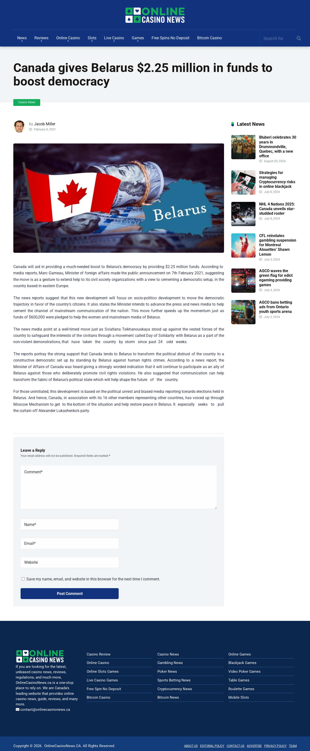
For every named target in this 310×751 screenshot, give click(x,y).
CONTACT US (235, 746)
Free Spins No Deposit (170, 38)
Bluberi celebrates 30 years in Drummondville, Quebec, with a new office (277, 146)
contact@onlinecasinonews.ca (45, 709)
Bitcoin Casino (209, 38)
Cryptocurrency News (174, 689)
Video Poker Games (244, 671)
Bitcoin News (168, 697)
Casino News (26, 102)
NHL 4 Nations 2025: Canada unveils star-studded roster (277, 209)
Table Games (238, 680)
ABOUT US (191, 746)
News (22, 38)
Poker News (167, 671)
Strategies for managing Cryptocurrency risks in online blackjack (277, 179)
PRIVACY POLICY (275, 746)
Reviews (41, 38)
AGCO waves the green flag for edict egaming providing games (276, 278)
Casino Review (98, 654)
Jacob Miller (44, 124)
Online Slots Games (103, 671)
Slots (92, 38)
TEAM (293, 746)
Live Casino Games (102, 680)
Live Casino (114, 38)
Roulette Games (241, 689)
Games (138, 38)
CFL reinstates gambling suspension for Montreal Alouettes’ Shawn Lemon (277, 245)
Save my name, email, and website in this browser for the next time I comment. (93, 579)
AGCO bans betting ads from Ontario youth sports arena (275, 307)
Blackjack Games (242, 663)
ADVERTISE (254, 746)
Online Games (239, 654)
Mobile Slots (238, 697)
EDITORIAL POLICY (212, 746)
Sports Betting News (174, 680)
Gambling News (170, 663)
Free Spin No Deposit (104, 689)
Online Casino (68, 38)
